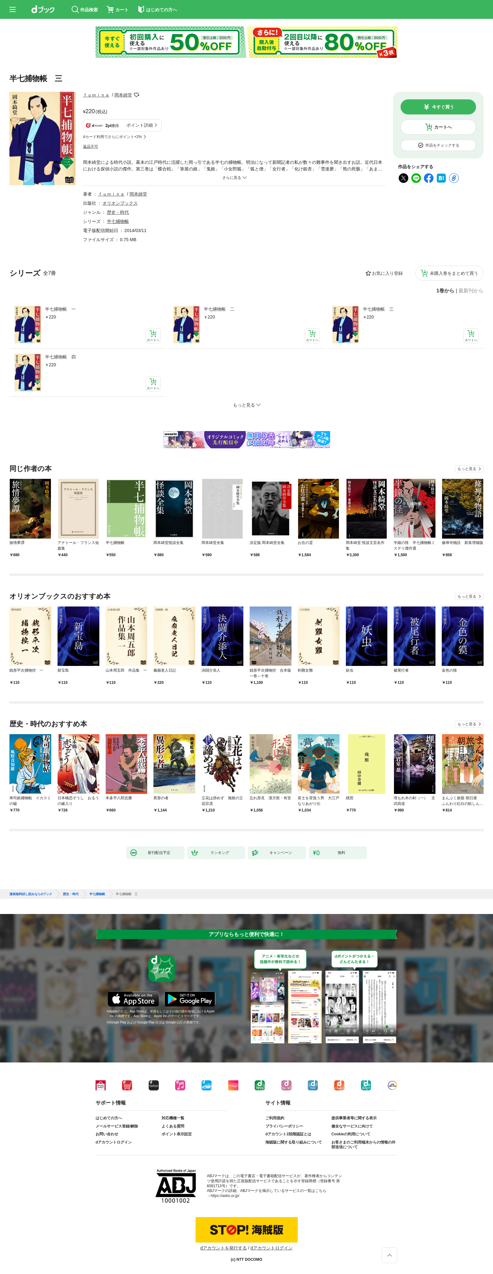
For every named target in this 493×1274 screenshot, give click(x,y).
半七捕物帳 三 (378, 309)
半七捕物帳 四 (60, 356)
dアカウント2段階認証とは (288, 1134)
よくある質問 (173, 1126)
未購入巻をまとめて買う (454, 273)
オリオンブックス (120, 203)
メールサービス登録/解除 (117, 1126)
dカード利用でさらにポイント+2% (112, 137)
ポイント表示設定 (177, 1134)
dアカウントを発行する (223, 1247)
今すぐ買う (443, 106)
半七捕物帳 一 (60, 309)
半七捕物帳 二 (219, 309)
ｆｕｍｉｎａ (96, 94)
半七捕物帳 (118, 221)
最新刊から (471, 290)
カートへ (443, 127)
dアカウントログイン (114, 1142)
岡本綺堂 (123, 94)
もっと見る (466, 469)
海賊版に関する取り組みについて (293, 1142)
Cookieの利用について (350, 1134)
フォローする (136, 95)
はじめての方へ (109, 1118)
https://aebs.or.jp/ (225, 1196)
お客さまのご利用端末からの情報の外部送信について (363, 1144)
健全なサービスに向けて (352, 1126)
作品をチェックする (442, 145)
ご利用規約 (274, 1118)
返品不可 (90, 146)
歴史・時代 (118, 212)
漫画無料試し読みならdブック (30, 894)
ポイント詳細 (139, 125)
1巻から (445, 290)
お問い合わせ (107, 1134)
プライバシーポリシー (284, 1126)
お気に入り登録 (387, 273)
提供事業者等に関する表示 (354, 1118)
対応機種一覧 (173, 1118)
